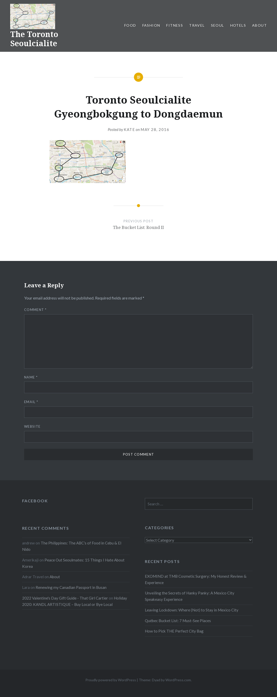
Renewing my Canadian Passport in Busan (71, 587)
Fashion (151, 25)
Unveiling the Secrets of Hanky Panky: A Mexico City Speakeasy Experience (189, 596)
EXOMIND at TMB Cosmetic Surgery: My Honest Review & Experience (196, 579)
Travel (197, 25)
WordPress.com (178, 680)
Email (31, 402)
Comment (35, 310)
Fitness (174, 25)
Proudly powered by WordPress (110, 680)
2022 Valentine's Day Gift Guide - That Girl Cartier (65, 598)
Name (31, 377)
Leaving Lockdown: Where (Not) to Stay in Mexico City (191, 610)
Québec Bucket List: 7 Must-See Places (178, 620)
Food (130, 25)
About (259, 25)
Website (32, 426)
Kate (129, 129)
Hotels (238, 25)
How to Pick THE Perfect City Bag (174, 631)
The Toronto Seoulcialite (34, 38)
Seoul (217, 25)
